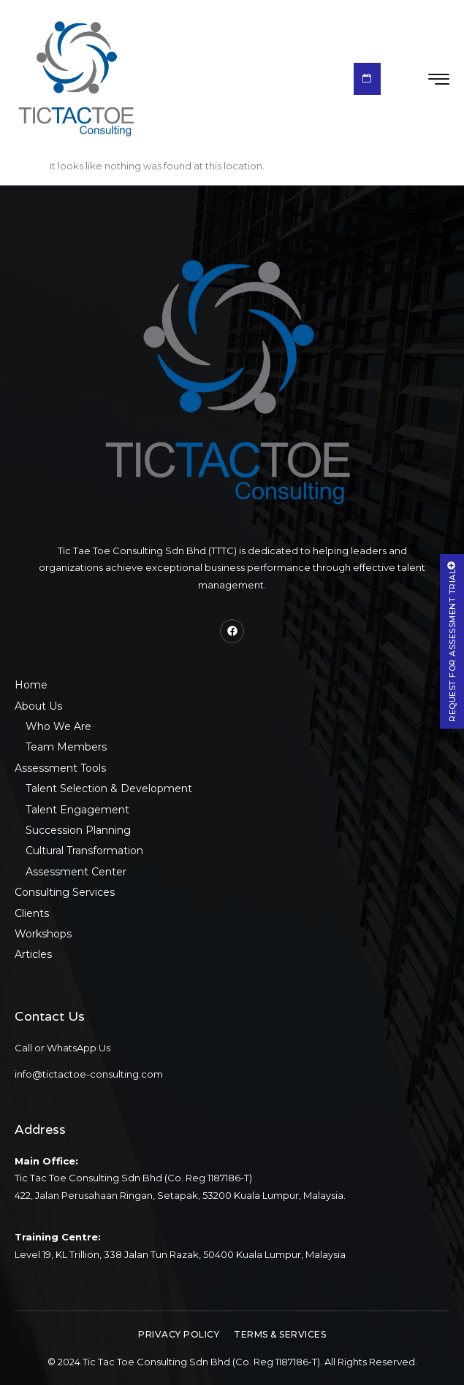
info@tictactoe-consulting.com (89, 1074)
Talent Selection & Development (109, 788)
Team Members (66, 746)
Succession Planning (78, 830)
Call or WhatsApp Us (62, 1048)
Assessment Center (76, 871)
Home (31, 684)
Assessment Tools (60, 768)
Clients (32, 913)
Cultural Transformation (84, 850)
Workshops (43, 933)
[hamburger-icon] (438, 80)
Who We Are (58, 726)
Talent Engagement (77, 809)
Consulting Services (65, 892)
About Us (38, 706)
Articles (33, 954)
